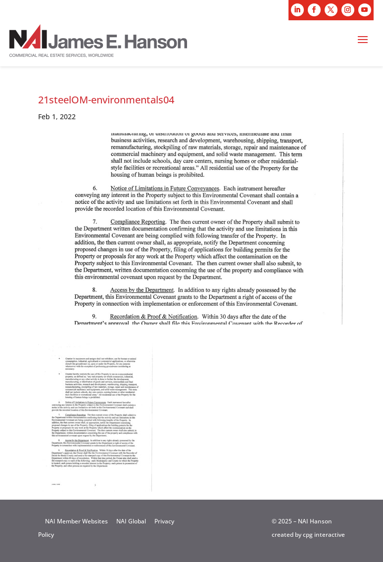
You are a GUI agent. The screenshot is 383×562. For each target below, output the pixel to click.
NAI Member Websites (76, 521)
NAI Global (131, 521)
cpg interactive (324, 534)
